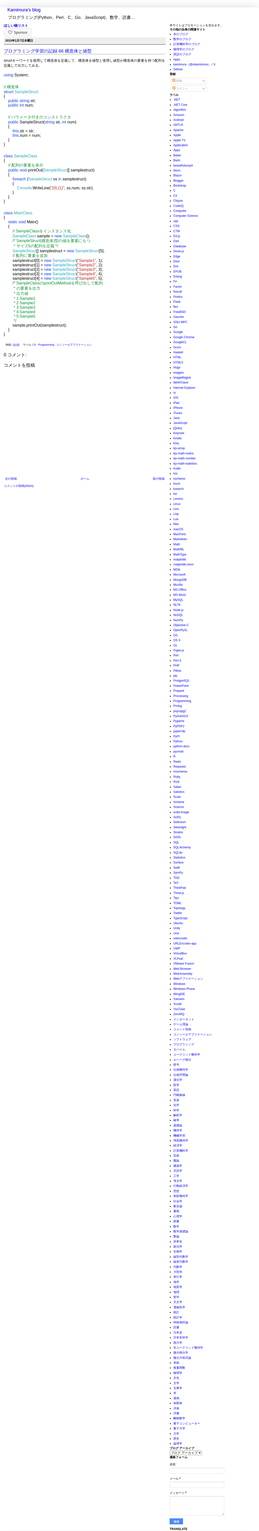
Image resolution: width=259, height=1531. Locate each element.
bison (177, 170)
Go (175, 327)
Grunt (177, 347)
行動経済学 (180, 1186)
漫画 (176, 1398)
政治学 (177, 1246)
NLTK (177, 605)
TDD (176, 878)
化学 (176, 1105)
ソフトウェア (182, 1039)
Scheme (178, 802)
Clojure (178, 200)
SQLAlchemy (182, 847)
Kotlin (177, 468)
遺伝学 (177, 1080)
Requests (179, 766)
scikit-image (181, 812)
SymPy (178, 872)
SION (177, 837)
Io (174, 392)
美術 (176, 1362)
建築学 (177, 1166)
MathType (179, 554)
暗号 (176, 1064)
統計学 (177, 1317)
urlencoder (180, 938)
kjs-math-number (184, 458)
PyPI (176, 736)
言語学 (177, 1170)
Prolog (177, 706)
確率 (176, 1120)
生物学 (177, 1251)
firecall (177, 291)
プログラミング (183, 1044)
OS (175, 635)
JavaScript (180, 423)
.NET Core (180, 105)
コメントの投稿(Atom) (19, 486)
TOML (177, 903)
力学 (176, 1433)
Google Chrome (183, 337)
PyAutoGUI (180, 716)
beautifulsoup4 (183, 165)
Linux (177, 504)
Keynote (178, 433)
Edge (176, 256)
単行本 (177, 1277)
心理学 (177, 1216)
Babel (177, 155)
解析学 (177, 1115)
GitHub (178, 69)
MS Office (179, 589)
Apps (176, 59)
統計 (176, 1312)
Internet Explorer (184, 388)
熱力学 (177, 1342)
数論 (176, 1236)
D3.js (176, 236)
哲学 (176, 1297)
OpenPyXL (180, 630)
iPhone (178, 408)
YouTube (179, 1009)
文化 (176, 1378)
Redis (177, 761)
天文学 (177, 1302)
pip (175, 675)
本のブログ (180, 34)
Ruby (176, 777)
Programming (46, 344)
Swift (176, 867)
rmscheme (180, 771)
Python (178, 741)
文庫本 (177, 1388)
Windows (179, 984)
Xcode (177, 1004)
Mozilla (178, 584)
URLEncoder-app (184, 943)
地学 (176, 1282)
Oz (175, 645)
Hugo (177, 367)
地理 (176, 1292)
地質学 (177, 1287)
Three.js (178, 893)
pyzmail (178, 751)
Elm (176, 266)
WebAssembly (182, 973)
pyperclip (179, 731)
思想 (176, 1191)
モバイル (179, 1049)
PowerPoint (180, 686)
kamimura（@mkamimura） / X (194, 64)
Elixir (176, 261)
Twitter (177, 913)
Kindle (177, 438)
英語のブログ (182, 54)
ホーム (84, 478)
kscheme (179, 478)
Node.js (178, 610)
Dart (176, 241)
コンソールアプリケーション (74, 344)
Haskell (178, 352)
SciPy (177, 817)
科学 (176, 1110)
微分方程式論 (182, 1358)
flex (175, 306)
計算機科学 (180, 1150)
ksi (175, 494)
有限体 (177, 1403)
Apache (178, 130)
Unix (176, 933)
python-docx (181, 746)
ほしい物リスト (16, 26)
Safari (177, 787)
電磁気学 (179, 1307)
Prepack (178, 691)
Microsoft (179, 574)
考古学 (177, 1181)
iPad (176, 403)
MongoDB (179, 580)
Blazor (177, 175)
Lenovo (178, 499)
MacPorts (179, 534)
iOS (175, 397)
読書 (176, 1327)
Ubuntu (178, 923)
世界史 (177, 1241)
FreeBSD (179, 312)
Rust (176, 781)
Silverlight (179, 827)
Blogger (178, 180)
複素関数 (179, 1367)
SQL (176, 842)
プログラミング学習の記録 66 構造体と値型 (48, 51)
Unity (176, 928)
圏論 (176, 1160)
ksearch (178, 489)
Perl (176, 655)
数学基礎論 (180, 1231)
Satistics (179, 792)
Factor (177, 286)
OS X (177, 640)
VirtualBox (180, 953)
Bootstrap (179, 185)
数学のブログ (182, 39)
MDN (176, 569)
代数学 (177, 1267)
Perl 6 (177, 660)
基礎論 (177, 1125)
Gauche (178, 317)
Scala (177, 797)
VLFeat (178, 958)
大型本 (177, 1272)
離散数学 (179, 1418)
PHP (176, 665)
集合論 (177, 1206)
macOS (178, 529)
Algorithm (179, 109)
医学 (176, 1085)
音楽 (176, 1100)
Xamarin (179, 999)
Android (178, 120)
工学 (176, 1176)
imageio (178, 372)
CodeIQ (178, 206)
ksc (175, 473)
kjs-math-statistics (185, 463)
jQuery (177, 428)
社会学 (177, 1201)
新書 (176, 1221)
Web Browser (182, 969)
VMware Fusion (183, 963)
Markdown (180, 539)
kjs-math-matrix (183, 453)
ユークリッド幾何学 (186, 1054)
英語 (176, 1090)
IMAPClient (180, 382)
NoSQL (178, 615)
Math (176, 544)
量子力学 (179, 1428)
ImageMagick (182, 377)
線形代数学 (180, 1261)
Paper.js (178, 650)
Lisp (176, 514)
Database (179, 246)
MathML (178, 549)
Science (178, 807)
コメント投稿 (182, 1029)
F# (175, 281)
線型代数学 (180, 1256)
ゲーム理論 (180, 1024)
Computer (179, 211)
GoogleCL (180, 342)
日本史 (177, 1332)
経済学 (177, 1145)
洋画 (176, 1408)
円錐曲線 (179, 1095)
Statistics (179, 857)
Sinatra (178, 832)
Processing (180, 696)
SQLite (178, 852)
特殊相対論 (180, 1322)
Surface (178, 862)
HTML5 (178, 362)
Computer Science (185, 216)
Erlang (177, 276)
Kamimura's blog (24, 9)
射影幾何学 (180, 1196)
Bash (176, 160)
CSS (176, 226)
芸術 (176, 1155)
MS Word (179, 595)
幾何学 (177, 1130)
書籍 (176, 1211)
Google (178, 332)
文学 (176, 1383)
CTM (176, 231)
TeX (176, 883)
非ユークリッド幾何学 (188, 1347)
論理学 (177, 1443)
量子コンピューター (186, 1423)
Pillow (177, 670)
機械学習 (179, 1135)
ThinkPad (179, 888)
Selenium (179, 822)
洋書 (176, 1413)
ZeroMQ (178, 1014)
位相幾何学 (180, 1069)
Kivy (176, 443)
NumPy (178, 620)
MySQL (178, 600)
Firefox (178, 297)
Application (180, 145)
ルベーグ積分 (182, 1059)
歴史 (176, 1438)
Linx (176, 509)
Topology (179, 908)
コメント (180, 88)
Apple (177, 135)
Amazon (178, 115)
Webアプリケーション (188, 978)
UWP (176, 948)
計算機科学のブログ (186, 44)
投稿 (177, 81)
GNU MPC (180, 322)
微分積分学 (180, 1352)
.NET (176, 99)
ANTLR (178, 125)
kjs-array (179, 448)
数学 (176, 1226)
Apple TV (179, 140)
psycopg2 (179, 711)
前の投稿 (159, 478)
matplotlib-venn (183, 564)
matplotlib (179, 559)
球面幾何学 (180, 1140)
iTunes (177, 413)
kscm (176, 483)
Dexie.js (178, 251)
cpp (175, 221)
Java (176, 418)
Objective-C (181, 625)
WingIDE (179, 994)
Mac (176, 524)
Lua (175, 519)
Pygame (178, 721)
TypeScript (180, 918)
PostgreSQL (181, 680)
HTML (177, 357)
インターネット (183, 1019)
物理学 (177, 1373)
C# (35, 344)
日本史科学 (180, 1337)
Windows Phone (184, 989)
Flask (177, 302)
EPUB (177, 271)
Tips (176, 898)
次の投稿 (11, 478)
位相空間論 (180, 1075)
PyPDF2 (179, 726)
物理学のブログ (183, 49)
